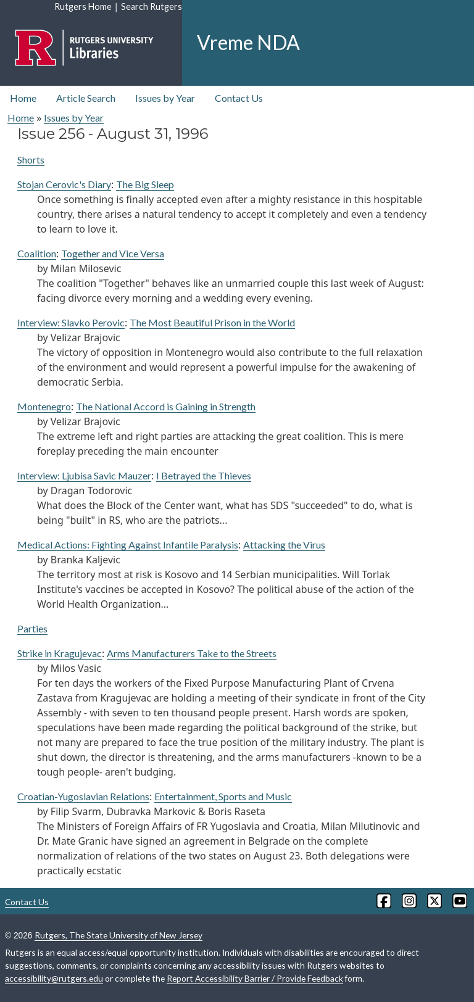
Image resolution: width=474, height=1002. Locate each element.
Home (23, 98)
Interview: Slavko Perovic (71, 322)
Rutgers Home (83, 6)
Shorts (30, 159)
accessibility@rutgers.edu (54, 978)
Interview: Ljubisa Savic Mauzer (84, 475)
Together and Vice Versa (112, 253)
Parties (32, 628)
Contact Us (239, 98)
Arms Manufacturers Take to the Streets (191, 653)
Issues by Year (165, 98)
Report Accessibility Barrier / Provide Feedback (255, 978)
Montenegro (44, 406)
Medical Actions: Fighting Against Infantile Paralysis (127, 544)
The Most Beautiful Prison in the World (212, 322)
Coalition (36, 253)
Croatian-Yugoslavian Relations (83, 796)
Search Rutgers (151, 6)
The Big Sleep (145, 184)
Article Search (85, 98)
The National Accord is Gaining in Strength (166, 406)
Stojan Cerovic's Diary (64, 184)
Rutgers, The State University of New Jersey (118, 935)
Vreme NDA (248, 42)
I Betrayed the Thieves (203, 475)
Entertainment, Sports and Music (223, 796)
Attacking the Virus (284, 544)
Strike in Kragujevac (59, 653)
